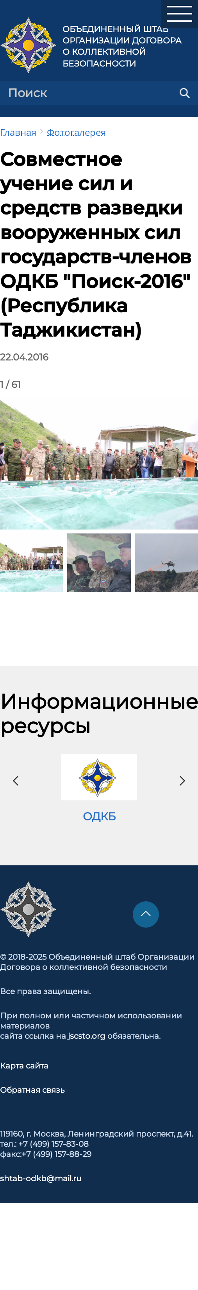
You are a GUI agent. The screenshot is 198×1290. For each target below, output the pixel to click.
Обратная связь (32, 1090)
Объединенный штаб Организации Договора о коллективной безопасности (122, 46)
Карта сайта (24, 1065)
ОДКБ (99, 816)
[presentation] (15, 780)
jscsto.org (86, 1036)
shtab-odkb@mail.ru (40, 1178)
